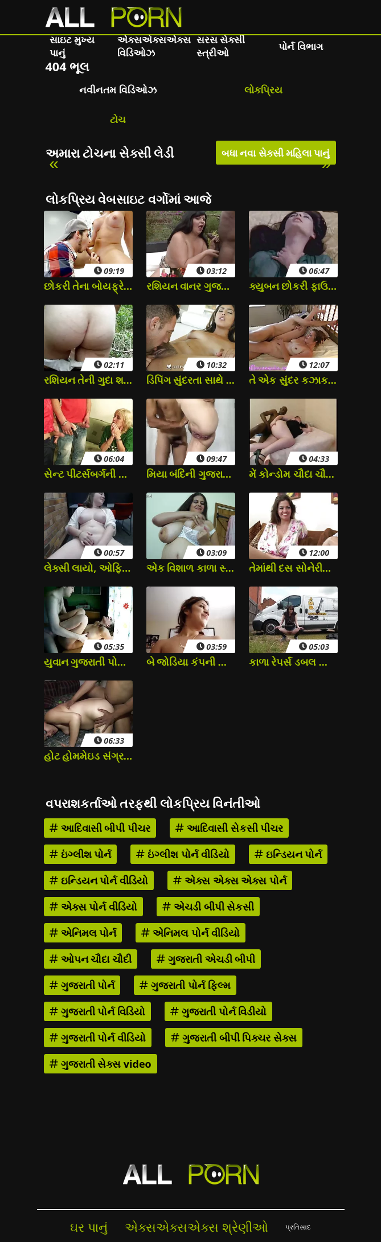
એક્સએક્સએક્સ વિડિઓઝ (154, 46)
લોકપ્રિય (263, 89)
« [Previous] (54, 163)
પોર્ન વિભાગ (300, 46)
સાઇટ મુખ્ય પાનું (72, 46)
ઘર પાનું (89, 1227)
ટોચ (118, 119)
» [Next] (326, 163)
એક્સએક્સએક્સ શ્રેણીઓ (196, 1227)
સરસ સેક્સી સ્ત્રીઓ (220, 46)
